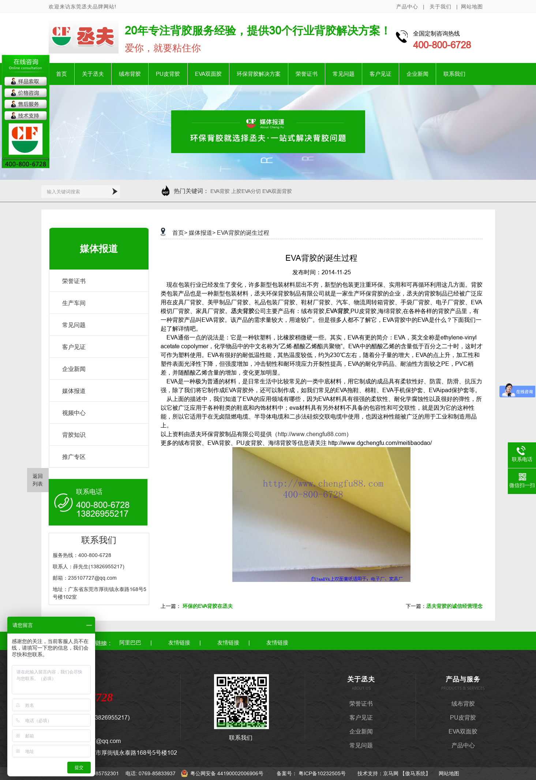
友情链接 (179, 642)
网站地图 (472, 7)
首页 (61, 74)
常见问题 (344, 74)
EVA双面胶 (208, 74)
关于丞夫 (93, 74)
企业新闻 (417, 74)
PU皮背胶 (168, 74)
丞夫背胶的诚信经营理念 (454, 606)
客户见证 (380, 74)
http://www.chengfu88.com (312, 434)
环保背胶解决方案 (259, 74)
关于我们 (440, 7)
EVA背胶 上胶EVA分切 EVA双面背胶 (251, 191)
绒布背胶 (130, 74)
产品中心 (407, 7)
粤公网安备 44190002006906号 (226, 773)
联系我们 (454, 74)
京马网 (391, 773)
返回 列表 (38, 480)
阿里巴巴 (130, 642)
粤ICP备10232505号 (322, 773)
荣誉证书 (307, 74)
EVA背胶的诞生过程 (243, 232)
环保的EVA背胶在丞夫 (208, 606)
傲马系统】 (418, 773)
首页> (179, 232)
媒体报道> (202, 232)
